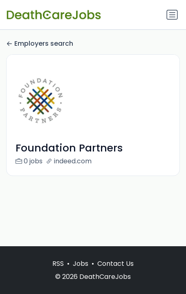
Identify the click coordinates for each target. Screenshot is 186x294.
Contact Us (115, 263)
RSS (58, 263)
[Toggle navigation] (172, 14)
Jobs (80, 263)
